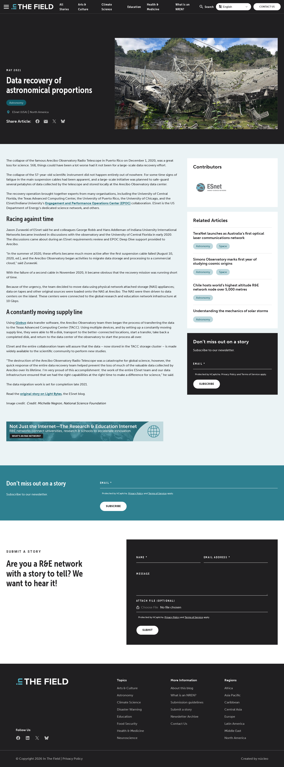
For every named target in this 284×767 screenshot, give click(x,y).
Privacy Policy (228, 374)
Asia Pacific (232, 695)
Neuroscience (127, 738)
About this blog (182, 688)
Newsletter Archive (184, 716)
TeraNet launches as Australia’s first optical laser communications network (228, 235)
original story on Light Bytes (41, 394)
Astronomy (16, 102)
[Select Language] (233, 6)
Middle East (232, 731)
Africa (228, 688)
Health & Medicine (130, 731)
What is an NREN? (183, 695)
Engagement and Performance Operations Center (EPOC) (88, 203)
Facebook (37, 121)
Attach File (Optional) (155, 600)
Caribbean (232, 702)
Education (134, 7)
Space (223, 246)
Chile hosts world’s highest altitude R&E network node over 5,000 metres (226, 287)
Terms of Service (250, 374)
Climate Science (129, 702)
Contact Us (267, 6)
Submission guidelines (187, 702)
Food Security (127, 724)
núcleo (263, 758)
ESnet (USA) (19, 112)
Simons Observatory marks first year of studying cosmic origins (225, 261)
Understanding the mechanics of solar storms (230, 311)
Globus (20, 323)
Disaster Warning (129, 709)
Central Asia (233, 709)
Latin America (234, 724)
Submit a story (181, 709)
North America (39, 112)
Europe (229, 716)
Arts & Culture (127, 688)
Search (206, 8)
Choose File (149, 607)
